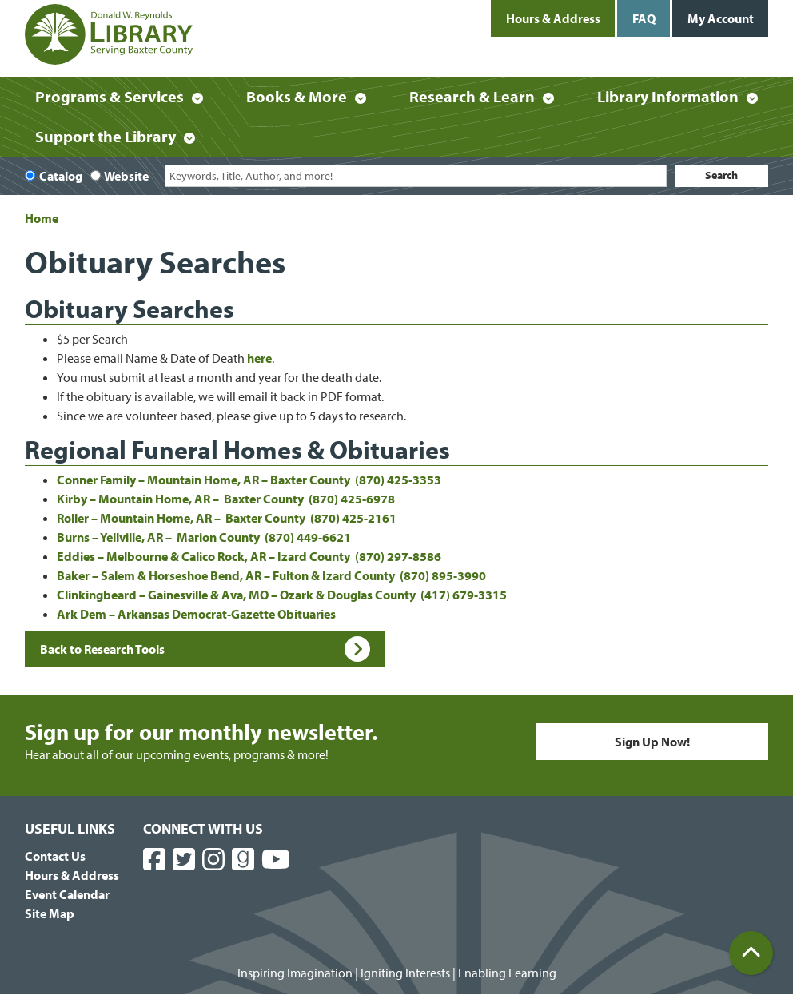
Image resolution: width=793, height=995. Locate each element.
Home (41, 218)
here (259, 358)
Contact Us (55, 856)
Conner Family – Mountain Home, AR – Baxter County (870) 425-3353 (249, 480)
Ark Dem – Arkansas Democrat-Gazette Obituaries (196, 614)
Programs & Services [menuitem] (109, 96)
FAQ (644, 18)
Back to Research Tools (205, 649)
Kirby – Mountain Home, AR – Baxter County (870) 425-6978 (226, 499)
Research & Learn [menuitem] (472, 96)
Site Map (49, 913)
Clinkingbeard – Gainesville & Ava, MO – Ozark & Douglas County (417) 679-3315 (282, 595)
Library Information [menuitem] (668, 96)
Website (126, 176)
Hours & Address (553, 18)
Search (721, 175)
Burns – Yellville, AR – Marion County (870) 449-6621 (204, 537)
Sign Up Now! (652, 742)
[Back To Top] (751, 953)
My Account (720, 18)
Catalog (60, 176)
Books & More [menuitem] (296, 96)
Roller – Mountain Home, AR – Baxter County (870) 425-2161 (226, 518)
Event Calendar (67, 894)
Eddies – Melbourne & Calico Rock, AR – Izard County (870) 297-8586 (249, 556)
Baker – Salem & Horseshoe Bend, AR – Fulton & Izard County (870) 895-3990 (271, 575)
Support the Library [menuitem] (105, 136)
